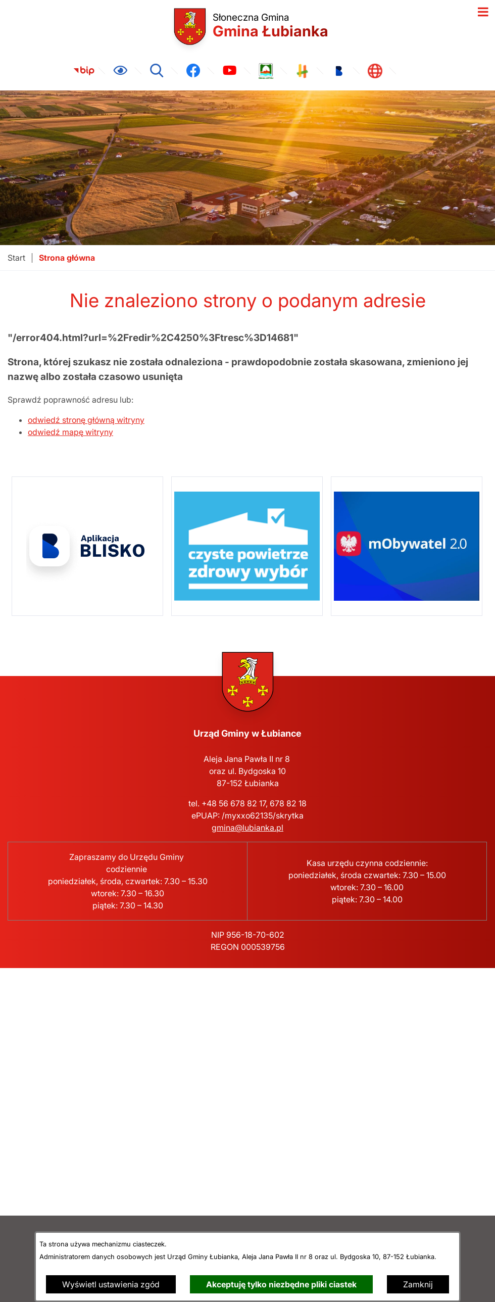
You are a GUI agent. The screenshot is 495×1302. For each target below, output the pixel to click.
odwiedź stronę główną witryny (86, 420)
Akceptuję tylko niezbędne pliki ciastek (281, 1284)
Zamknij (418, 1284)
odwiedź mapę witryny (70, 432)
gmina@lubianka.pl (247, 828)
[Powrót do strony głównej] (16, 258)
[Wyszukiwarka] (156, 71)
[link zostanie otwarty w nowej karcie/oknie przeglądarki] (84, 71)
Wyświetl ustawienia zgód (111, 1284)
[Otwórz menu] (483, 12)
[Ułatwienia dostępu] (120, 71)
